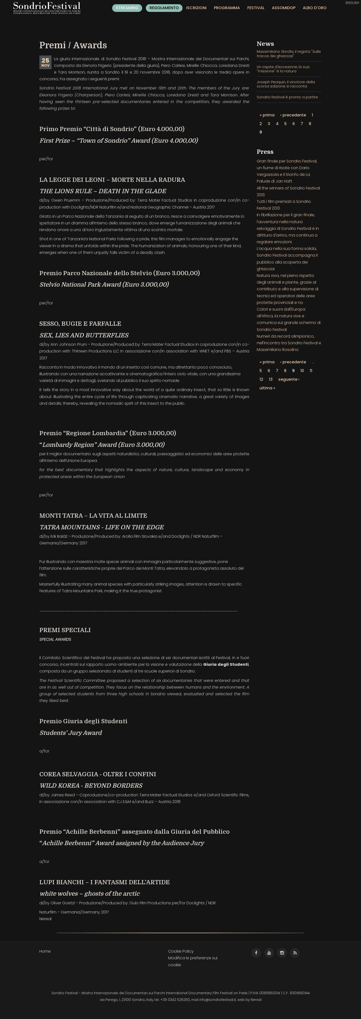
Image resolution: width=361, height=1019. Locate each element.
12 (261, 379)
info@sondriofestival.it (217, 999)
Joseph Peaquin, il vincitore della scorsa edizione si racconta (286, 84)
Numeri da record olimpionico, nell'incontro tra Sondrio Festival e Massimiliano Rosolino (289, 342)
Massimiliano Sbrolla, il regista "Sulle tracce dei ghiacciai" (289, 53)
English (352, 2)
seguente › (289, 379)
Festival (255, 8)
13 (271, 379)
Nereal (256, 999)
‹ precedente (293, 115)
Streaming (127, 8)
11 (311, 371)
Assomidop (283, 8)
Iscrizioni (196, 8)
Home (45, 951)
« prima (267, 115)
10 (302, 371)
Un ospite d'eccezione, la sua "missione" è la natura (283, 69)
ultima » (267, 388)
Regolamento (164, 8)
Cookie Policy (181, 951)
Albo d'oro (315, 8)
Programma (227, 8)
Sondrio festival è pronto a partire (287, 97)
